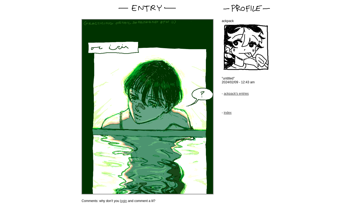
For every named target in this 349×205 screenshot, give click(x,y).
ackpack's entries (236, 94)
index (228, 113)
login (123, 201)
